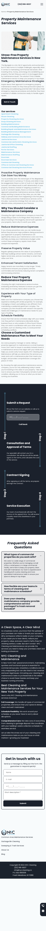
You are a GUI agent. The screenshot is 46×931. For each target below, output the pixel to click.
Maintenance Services (10, 152)
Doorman (5, 157)
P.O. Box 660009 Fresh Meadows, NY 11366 (23, 873)
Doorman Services (9, 160)
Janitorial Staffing (9, 147)
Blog (3, 854)
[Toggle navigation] (42, 4)
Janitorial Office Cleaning (12, 144)
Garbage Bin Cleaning (10, 134)
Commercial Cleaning (10, 162)
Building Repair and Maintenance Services (18, 129)
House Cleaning (7, 116)
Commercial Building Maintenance (15, 127)
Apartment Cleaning (9, 114)
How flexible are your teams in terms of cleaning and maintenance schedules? (20, 589)
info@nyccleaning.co (23, 870)
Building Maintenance (10, 124)
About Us (5, 850)
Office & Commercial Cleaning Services (17, 165)
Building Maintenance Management (16, 132)
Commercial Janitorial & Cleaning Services (19, 142)
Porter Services (7, 150)
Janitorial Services (9, 139)
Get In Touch (9, 102)
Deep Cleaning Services (11, 122)
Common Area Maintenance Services (17, 837)
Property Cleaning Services (12, 119)
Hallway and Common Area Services (16, 137)
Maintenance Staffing (10, 155)
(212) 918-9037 (24, 4)
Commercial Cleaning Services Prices (16, 167)
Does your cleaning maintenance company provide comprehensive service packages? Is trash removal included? (22, 603)
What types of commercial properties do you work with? (20, 555)
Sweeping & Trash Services (12, 845)
